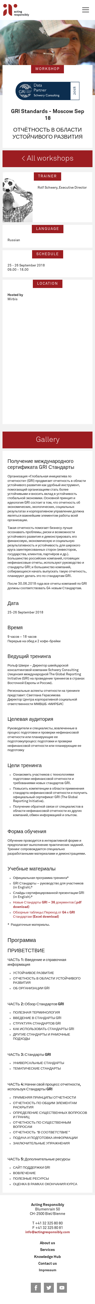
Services (47, 1250)
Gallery (47, 440)
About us (47, 1243)
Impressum (47, 1270)
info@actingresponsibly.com (47, 1232)
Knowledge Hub (47, 1257)
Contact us (47, 1263)
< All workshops (47, 158)
